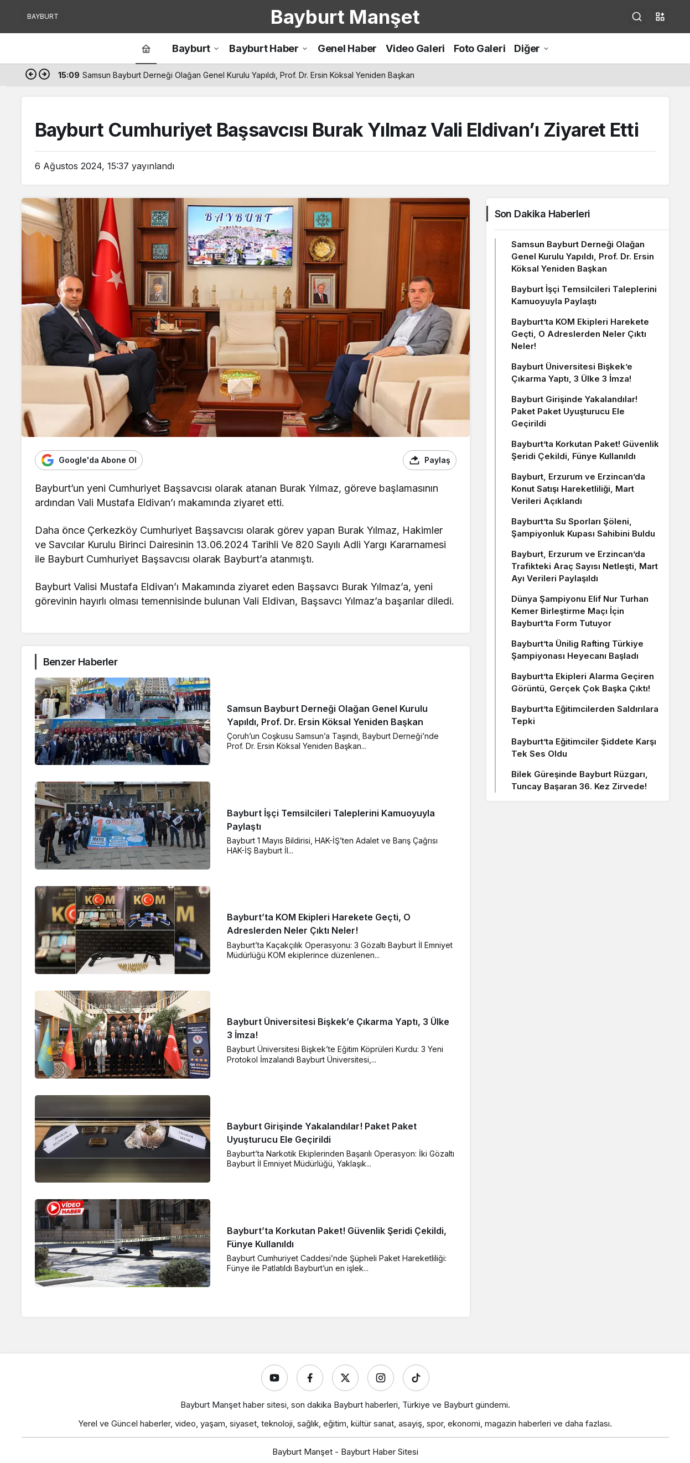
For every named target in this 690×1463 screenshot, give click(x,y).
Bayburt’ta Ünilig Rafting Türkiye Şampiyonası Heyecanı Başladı (577, 649)
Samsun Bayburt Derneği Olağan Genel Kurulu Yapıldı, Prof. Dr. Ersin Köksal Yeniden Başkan (582, 256)
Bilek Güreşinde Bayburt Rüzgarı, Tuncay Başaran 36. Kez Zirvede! (579, 780)
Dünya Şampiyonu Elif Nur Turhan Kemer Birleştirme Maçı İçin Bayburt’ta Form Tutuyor (580, 610)
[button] (660, 16)
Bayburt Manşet (345, 16)
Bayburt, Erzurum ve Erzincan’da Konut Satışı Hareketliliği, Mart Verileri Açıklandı (578, 488)
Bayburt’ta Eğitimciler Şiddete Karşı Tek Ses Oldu (583, 747)
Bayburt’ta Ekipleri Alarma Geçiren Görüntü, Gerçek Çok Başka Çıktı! (582, 682)
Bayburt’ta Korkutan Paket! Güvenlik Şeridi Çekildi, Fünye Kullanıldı (585, 450)
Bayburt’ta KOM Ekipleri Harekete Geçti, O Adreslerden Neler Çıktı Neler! (580, 333)
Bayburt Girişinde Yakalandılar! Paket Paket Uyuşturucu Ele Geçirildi (574, 411)
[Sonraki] (44, 75)
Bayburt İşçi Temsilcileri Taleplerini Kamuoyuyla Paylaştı (584, 295)
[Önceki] (31, 75)
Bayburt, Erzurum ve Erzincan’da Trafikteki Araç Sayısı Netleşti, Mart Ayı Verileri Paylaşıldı (584, 566)
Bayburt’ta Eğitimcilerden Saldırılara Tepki (584, 715)
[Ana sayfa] (146, 48)
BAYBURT (43, 16)
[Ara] (637, 16)
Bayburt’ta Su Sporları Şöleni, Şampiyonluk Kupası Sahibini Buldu (583, 527)
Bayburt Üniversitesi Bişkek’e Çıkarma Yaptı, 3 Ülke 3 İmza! (571, 372)
